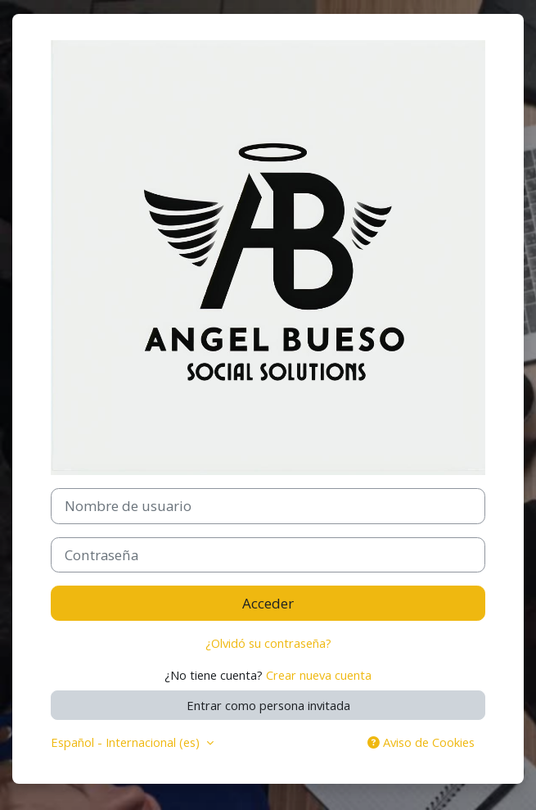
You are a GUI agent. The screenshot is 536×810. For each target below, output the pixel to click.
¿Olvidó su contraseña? (268, 643)
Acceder (268, 603)
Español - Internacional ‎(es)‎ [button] (127, 742)
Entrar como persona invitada (268, 705)
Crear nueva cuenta (319, 675)
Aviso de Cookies (421, 742)
